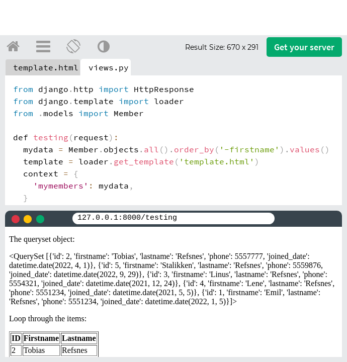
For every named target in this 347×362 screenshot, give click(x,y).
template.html (45, 67)
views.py (109, 67)
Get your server (304, 47)
